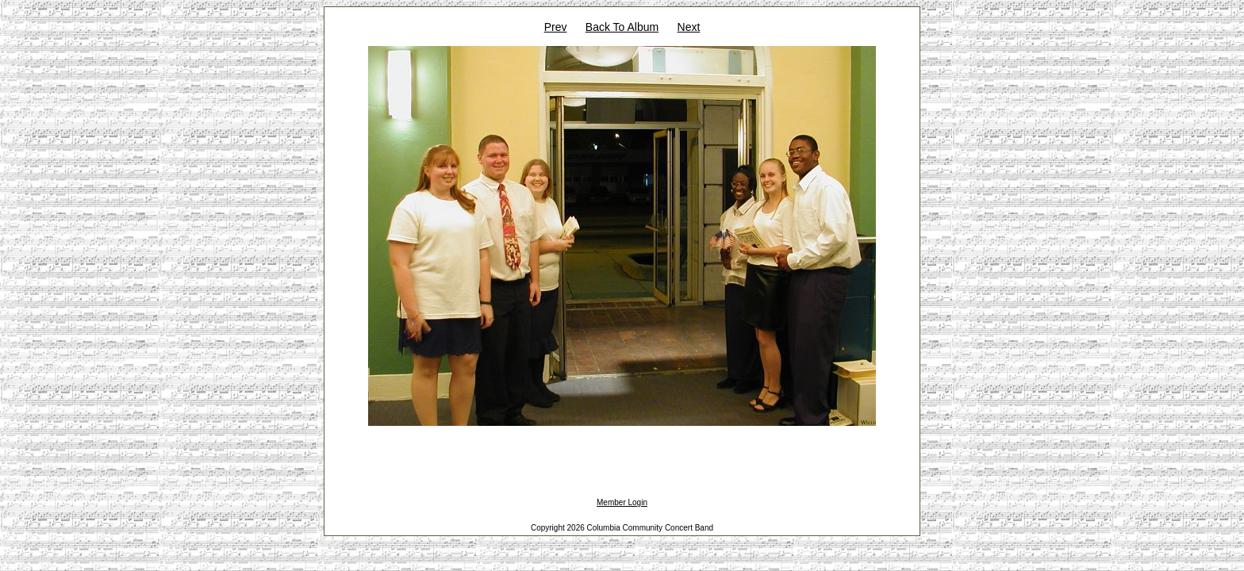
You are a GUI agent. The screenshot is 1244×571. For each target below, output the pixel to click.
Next (689, 27)
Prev (555, 27)
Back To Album (622, 27)
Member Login (622, 502)
